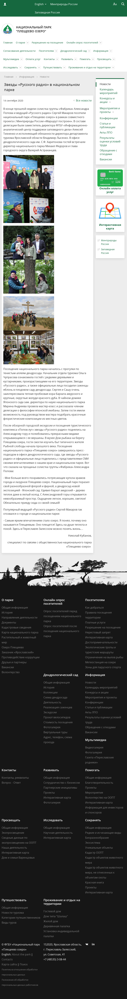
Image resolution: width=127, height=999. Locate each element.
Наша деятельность (14, 847)
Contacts (7, 959)
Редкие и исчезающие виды (103, 833)
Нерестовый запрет (97, 632)
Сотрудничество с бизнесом (61, 782)
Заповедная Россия (47, 12)
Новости (44, 76)
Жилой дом (50, 921)
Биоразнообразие (97, 837)
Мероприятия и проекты (110, 110)
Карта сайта (9, 964)
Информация (100, 50)
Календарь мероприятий (108, 91)
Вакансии (106, 159)
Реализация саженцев (57, 707)
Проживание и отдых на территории (89, 67)
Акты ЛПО (106, 132)
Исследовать (10, 67)
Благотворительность (99, 782)
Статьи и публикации (107, 125)
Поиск (24, 964)
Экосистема (92, 842)
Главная (8, 42)
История (7, 612)
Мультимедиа (11, 59)
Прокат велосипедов (56, 717)
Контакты (49, 59)
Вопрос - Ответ (11, 782)
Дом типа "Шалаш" (55, 916)
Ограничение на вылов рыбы (104, 657)
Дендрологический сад (73, 50)
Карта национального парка (20, 632)
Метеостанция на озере (100, 662)
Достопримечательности (101, 642)
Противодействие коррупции (21, 657)
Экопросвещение (13, 833)
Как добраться (94, 607)
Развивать (67, 59)
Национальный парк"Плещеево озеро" (27, 29)
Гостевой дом (52, 911)
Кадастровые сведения (16, 627)
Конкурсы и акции (107, 100)
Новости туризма (13, 912)
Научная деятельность (58, 833)
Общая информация (15, 607)
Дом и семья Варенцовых (18, 857)
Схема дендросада (55, 697)
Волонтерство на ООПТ (100, 797)
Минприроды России (64, 4)
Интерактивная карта (99, 637)
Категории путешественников (21, 917)
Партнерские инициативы (60, 787)
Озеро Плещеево (13, 647)
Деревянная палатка (56, 926)
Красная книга (94, 882)
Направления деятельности (19, 617)
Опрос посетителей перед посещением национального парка (62, 616)
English (39, 4)
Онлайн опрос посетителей (82, 42)
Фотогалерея (51, 727)
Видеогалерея (94, 747)
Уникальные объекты (99, 847)
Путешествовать (52, 67)
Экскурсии (50, 712)
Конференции (109, 118)
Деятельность (52, 702)
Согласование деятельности (19, 50)
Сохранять (30, 67)
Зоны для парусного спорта (103, 667)
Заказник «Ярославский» (18, 652)
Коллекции (50, 692)
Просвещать (104, 59)
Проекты (49, 792)
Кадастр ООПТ (94, 852)
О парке (20, 42)
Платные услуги (95, 622)
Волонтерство (11, 672)
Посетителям (46, 50)
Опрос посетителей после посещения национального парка (61, 631)
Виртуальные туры (55, 732)
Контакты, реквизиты (15, 777)
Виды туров (9, 922)
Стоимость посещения (58, 722)
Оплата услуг (33, 59)
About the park (21, 954)
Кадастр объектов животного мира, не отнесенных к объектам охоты (104, 872)
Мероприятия (94, 792)
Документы (9, 622)
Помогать (85, 59)
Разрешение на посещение (47, 42)
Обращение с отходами (108, 152)
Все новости (82, 100)
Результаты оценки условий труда (110, 141)
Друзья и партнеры (14, 662)
